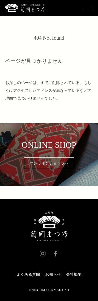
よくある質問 (28, 274)
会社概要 (74, 274)
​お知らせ (53, 274)
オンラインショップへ (49, 163)
